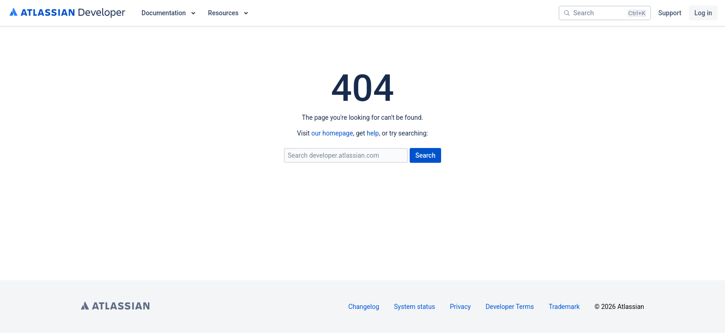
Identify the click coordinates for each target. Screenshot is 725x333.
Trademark (564, 306)
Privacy (460, 306)
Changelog (363, 306)
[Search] (605, 13)
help (373, 133)
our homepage (332, 133)
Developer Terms (509, 306)
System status (414, 306)
